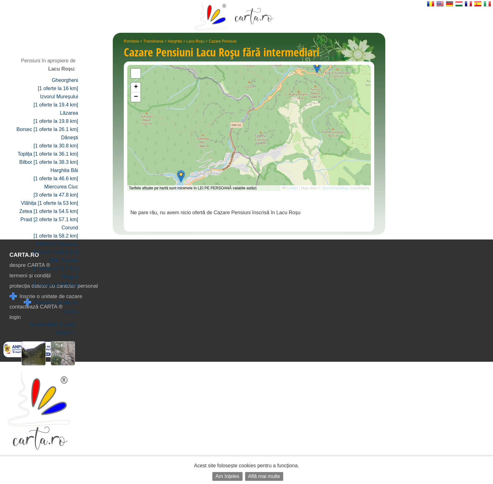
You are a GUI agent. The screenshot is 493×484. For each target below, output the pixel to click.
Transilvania (153, 41)
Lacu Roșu (195, 41)
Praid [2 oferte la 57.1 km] (49, 219)
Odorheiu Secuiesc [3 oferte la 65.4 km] (56, 248)
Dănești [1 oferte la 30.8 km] (56, 141)
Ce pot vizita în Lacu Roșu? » (52, 328)
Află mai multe (264, 476)
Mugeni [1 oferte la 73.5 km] (56, 281)
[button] (181, 176)
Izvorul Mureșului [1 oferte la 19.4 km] (56, 100)
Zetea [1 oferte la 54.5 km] (48, 211)
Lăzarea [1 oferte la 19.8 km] (56, 117)
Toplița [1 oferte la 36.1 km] (48, 154)
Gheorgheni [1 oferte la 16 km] (58, 84)
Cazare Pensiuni (223, 41)
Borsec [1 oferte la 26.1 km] (47, 129)
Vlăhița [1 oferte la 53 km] (49, 203)
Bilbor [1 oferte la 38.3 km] (48, 162)
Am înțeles (227, 476)
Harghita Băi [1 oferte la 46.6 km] (56, 174)
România (131, 41)
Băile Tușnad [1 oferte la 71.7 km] (56, 264)
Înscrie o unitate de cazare (51, 306)
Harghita (175, 41)
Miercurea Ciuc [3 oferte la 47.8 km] (56, 191)
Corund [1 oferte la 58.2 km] (56, 232)
